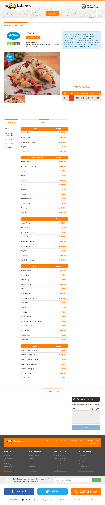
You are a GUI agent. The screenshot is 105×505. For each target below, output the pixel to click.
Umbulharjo (8, 464)
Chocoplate (82, 455)
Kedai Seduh (83, 458)
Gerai (55, 440)
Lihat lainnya (33, 471)
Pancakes (8, 139)
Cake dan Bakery (59, 464)
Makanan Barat (59, 455)
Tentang (48, 440)
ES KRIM (8, 147)
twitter (52, 491)
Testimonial (89, 440)
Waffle (7, 129)
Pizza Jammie (83, 464)
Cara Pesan (63, 440)
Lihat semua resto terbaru (87, 471)
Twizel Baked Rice (34, 467)
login (78, 404)
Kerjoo (45, 500)
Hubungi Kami (94, 443)
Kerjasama (73, 440)
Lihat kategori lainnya (60, 471)
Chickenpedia (83, 467)
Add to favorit (33, 37)
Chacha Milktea (34, 455)
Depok (6, 461)
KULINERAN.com (16, 500)
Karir (81, 440)
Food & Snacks (10, 143)
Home (6, 25)
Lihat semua (8, 471)
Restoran (14, 25)
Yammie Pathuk (34, 464)
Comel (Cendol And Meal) (86, 461)
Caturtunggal (8, 467)
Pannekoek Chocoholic (9, 134)
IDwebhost (91, 500)
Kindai (31, 458)
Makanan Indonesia (60, 458)
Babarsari (7, 455)
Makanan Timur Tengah (61, 461)
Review (74, 409)
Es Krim (56, 467)
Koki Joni (31, 461)
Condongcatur (8, 458)
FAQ (97, 440)
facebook (19, 491)
